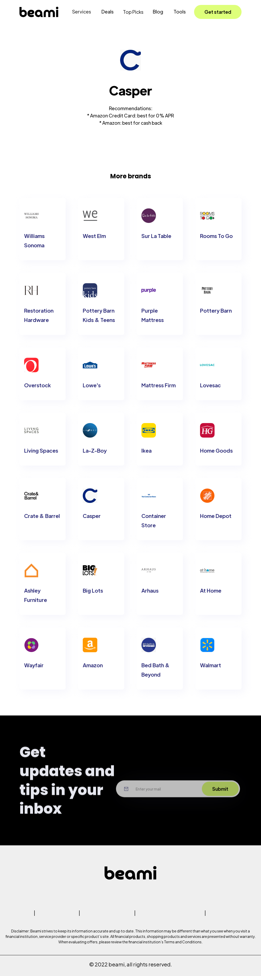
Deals (107, 12)
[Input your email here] (159, 800)
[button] (81, 12)
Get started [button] (217, 12)
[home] (38, 12)
